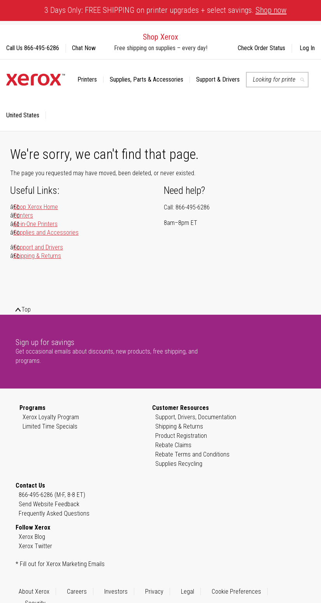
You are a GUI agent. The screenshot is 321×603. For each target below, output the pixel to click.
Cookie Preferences (236, 591)
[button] (26, 115)
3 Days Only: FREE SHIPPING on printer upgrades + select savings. (165, 10)
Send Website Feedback (49, 504)
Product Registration (181, 435)
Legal (187, 591)
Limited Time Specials (50, 426)
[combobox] (277, 79)
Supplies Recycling (178, 463)
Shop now (271, 10)
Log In (307, 48)
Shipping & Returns (37, 256)
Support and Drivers (38, 247)
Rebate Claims (173, 445)
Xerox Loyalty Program (51, 417)
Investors (116, 591)
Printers (23, 215)
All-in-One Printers (35, 224)
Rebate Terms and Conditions (192, 454)
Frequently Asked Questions (54, 513)
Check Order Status (261, 48)
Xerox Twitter (35, 546)
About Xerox (34, 591)
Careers (77, 591)
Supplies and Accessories (46, 232)
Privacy (154, 591)
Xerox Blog (32, 536)
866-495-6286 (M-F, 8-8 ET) (52, 494)
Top (26, 309)
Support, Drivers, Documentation (195, 417)
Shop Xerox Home (35, 207)
